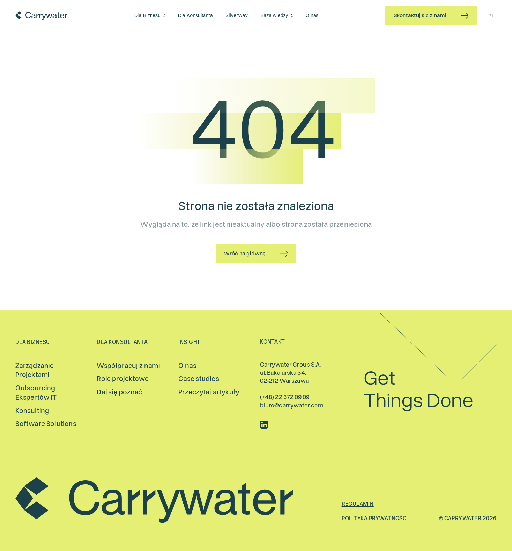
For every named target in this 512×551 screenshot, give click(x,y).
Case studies (198, 378)
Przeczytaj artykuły (208, 392)
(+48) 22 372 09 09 (284, 397)
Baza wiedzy (274, 15)
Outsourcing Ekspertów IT (36, 392)
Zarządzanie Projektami (34, 370)
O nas (312, 15)
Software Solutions (45, 423)
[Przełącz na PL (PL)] (491, 15)
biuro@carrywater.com (291, 406)
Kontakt (272, 342)
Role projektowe (123, 378)
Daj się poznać (119, 392)
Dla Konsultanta (195, 15)
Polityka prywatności (375, 518)
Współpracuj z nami (128, 365)
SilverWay (237, 15)
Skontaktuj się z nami (420, 15)
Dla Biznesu (147, 15)
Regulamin (358, 504)
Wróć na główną (245, 253)
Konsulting (32, 410)
